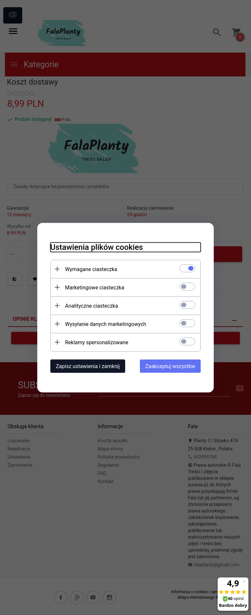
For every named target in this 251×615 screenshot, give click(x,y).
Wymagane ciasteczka (91, 269)
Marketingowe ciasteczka (94, 287)
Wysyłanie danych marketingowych (105, 324)
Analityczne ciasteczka (91, 305)
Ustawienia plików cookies (96, 246)
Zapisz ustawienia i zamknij (88, 366)
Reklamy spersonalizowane (96, 342)
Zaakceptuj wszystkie (170, 366)
